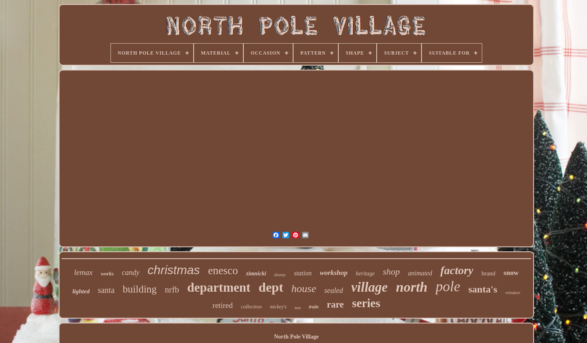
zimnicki (256, 273)
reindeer (513, 292)
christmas (174, 270)
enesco (223, 270)
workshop (334, 273)
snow (511, 273)
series (366, 303)
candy (130, 272)
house (303, 289)
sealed (333, 290)
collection (251, 306)
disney (280, 274)
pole (448, 287)
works (107, 273)
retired (222, 305)
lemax (83, 272)
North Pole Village (296, 337)
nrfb (172, 290)
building (140, 289)
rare (335, 304)
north (412, 287)
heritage (365, 273)
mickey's (278, 307)
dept (270, 287)
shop (391, 271)
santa (106, 290)
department (218, 287)
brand (488, 273)
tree (298, 308)
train (314, 307)
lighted (81, 291)
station (303, 273)
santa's (482, 289)
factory (456, 270)
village (369, 287)
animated (420, 273)
